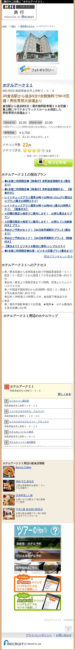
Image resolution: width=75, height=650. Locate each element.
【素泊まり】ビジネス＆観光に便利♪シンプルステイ (34, 246)
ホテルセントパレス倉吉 (21, 432)
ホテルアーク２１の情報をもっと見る (54, 163)
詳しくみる (64, 394)
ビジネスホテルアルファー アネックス (29, 421)
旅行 (14, 26)
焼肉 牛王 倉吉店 (25, 481)
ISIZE (4, 26)
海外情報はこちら (37, 568)
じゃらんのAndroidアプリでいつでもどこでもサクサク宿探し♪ (37, 602)
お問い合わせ (64, 635)
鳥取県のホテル (27, 26)
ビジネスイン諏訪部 (19, 401)
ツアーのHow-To (37, 531)
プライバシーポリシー (39, 635)
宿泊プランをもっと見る (58, 256)
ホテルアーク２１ (18, 85)
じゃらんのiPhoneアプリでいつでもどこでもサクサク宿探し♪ (37, 583)
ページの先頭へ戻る (68, 628)
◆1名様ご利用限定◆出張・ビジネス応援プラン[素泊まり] (38, 250)
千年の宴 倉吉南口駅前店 (29, 509)
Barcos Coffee (23, 467)
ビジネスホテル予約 (37, 555)
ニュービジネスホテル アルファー (26, 411)
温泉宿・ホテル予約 (37, 543)
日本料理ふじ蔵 (24, 495)
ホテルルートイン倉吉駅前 (22, 442)
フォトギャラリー (38, 70)
